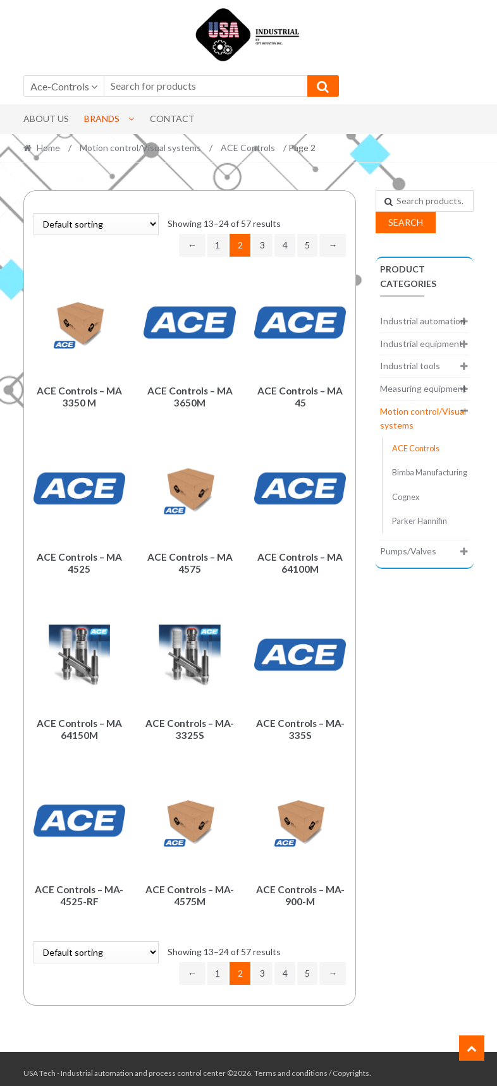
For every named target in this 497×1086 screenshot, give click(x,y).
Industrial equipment (421, 343)
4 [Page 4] (285, 245)
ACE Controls (248, 147)
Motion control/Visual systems (140, 147)
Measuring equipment (423, 388)
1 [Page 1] (217, 245)
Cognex (405, 497)
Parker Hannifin (419, 521)
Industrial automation (422, 320)
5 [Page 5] (307, 245)
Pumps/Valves (408, 551)
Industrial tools (410, 365)
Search (405, 222)
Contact (172, 118)
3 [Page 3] (262, 245)
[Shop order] (96, 224)
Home (48, 147)
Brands (102, 118)
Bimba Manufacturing (429, 472)
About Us (46, 118)
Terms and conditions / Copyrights (311, 1065)
